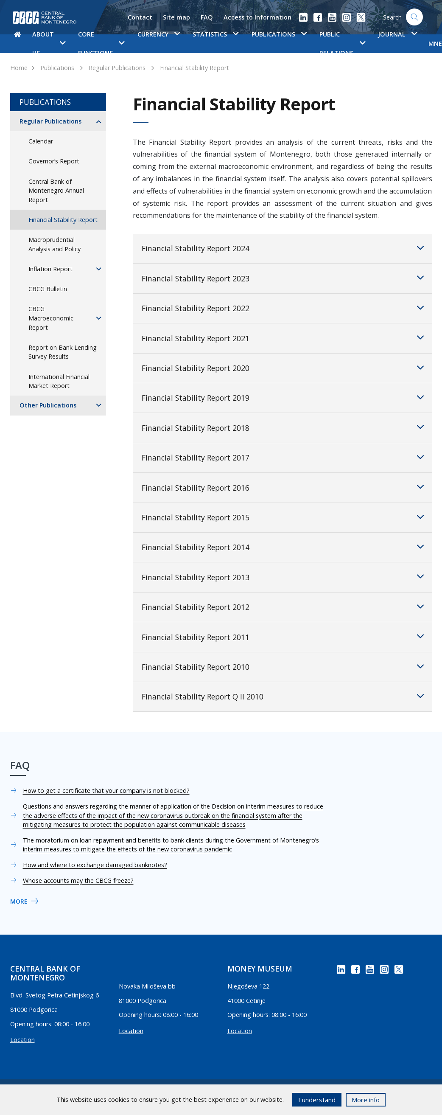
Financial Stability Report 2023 (283, 277)
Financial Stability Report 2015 (283, 516)
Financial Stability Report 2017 (283, 457)
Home (19, 68)
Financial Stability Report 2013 (283, 576)
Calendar (40, 141)
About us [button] (48, 43)
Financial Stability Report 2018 (283, 427)
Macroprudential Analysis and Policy (54, 244)
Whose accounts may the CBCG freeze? (78, 880)
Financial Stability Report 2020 (283, 367)
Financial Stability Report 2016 (283, 486)
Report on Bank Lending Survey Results (62, 352)
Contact (140, 17)
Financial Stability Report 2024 (283, 247)
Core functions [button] (101, 43)
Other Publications (48, 405)
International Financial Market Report (59, 381)
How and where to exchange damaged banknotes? (95, 865)
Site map (176, 17)
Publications (57, 68)
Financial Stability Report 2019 (283, 397)
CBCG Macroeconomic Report (50, 318)
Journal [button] (397, 34)
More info (366, 1099)
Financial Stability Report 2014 (283, 546)
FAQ (207, 17)
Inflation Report (50, 269)
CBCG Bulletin (47, 289)
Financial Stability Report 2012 (283, 606)
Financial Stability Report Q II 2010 (283, 696)
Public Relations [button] (342, 43)
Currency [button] (158, 34)
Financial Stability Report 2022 (283, 307)
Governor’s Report (53, 161)
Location (22, 1040)
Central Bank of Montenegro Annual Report (56, 190)
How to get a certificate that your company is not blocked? (106, 790)
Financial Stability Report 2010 (283, 666)
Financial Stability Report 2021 (283, 337)
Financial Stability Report (194, 68)
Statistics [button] (215, 34)
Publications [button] (279, 34)
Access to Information (257, 17)
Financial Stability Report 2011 (283, 636)
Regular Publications (117, 68)
